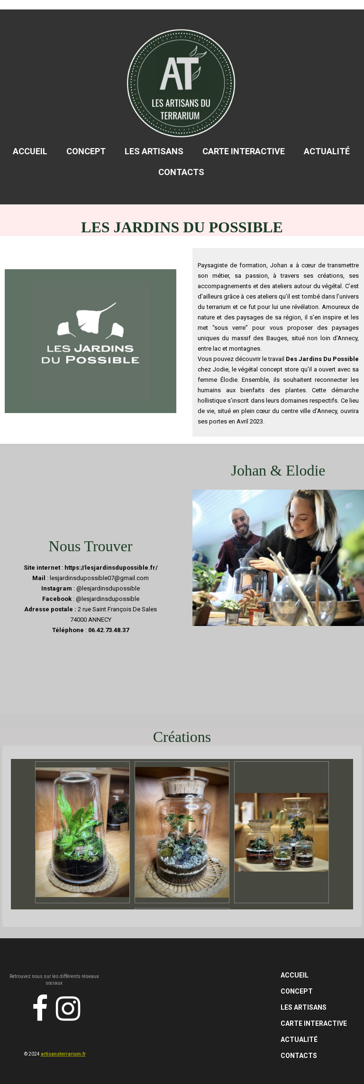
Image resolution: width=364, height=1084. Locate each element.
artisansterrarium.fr (63, 1054)
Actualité (327, 151)
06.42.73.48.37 (108, 630)
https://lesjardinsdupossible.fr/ (111, 567)
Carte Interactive (243, 151)
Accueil (30, 151)
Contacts (181, 172)
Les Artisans (154, 151)
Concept (86, 151)
